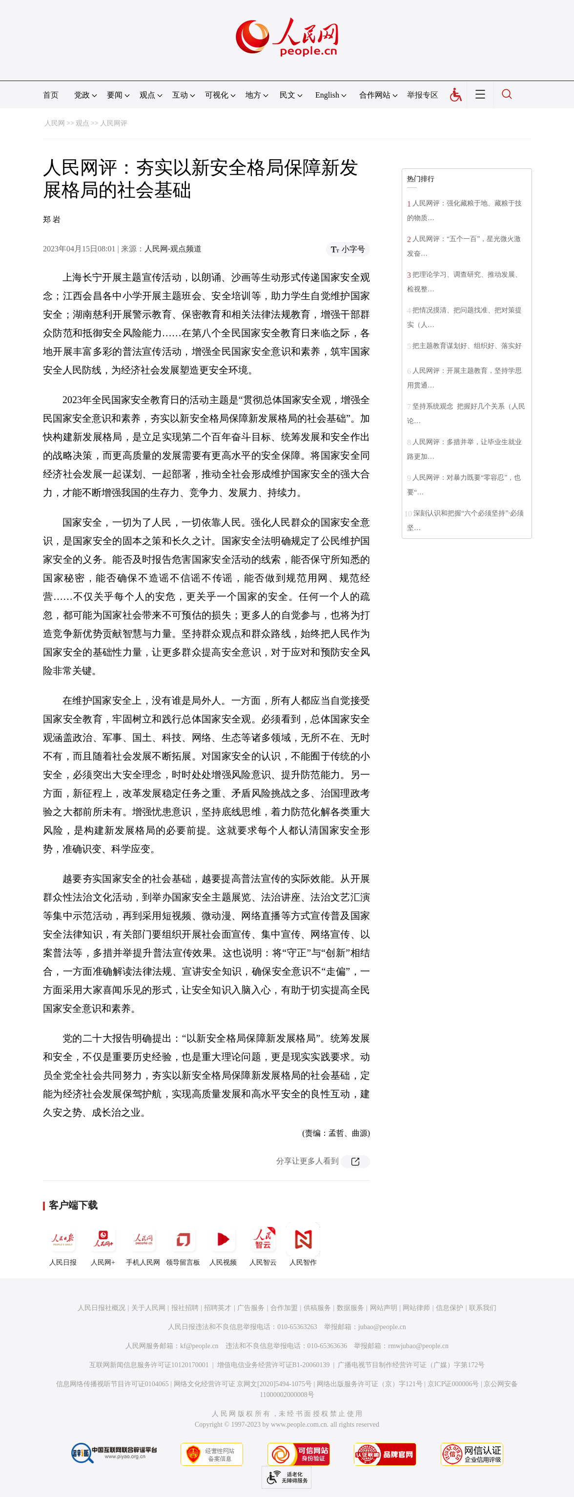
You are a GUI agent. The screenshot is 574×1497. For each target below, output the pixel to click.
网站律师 (416, 1308)
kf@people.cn (199, 1346)
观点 (82, 123)
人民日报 (63, 1244)
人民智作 (303, 1244)
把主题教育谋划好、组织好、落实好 (467, 345)
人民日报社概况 (101, 1308)
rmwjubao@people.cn (418, 1346)
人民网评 (113, 123)
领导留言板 (183, 1244)
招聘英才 (217, 1308)
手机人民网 (143, 1244)
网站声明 (383, 1308)
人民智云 (263, 1244)
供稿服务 (317, 1308)
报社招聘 (185, 1308)
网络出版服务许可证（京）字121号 (370, 1384)
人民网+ (103, 1244)
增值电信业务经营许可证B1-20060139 (273, 1365)
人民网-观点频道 (173, 249)
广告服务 (251, 1308)
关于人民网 (148, 1308)
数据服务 (350, 1308)
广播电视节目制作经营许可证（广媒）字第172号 (411, 1365)
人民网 (54, 123)
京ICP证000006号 (453, 1384)
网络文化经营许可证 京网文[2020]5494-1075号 (243, 1384)
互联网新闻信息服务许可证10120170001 (149, 1365)
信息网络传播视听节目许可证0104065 (112, 1384)
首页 (51, 95)
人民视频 (223, 1244)
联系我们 (482, 1308)
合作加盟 (284, 1308)
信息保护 (449, 1308)
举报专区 (422, 95)
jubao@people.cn (382, 1327)
